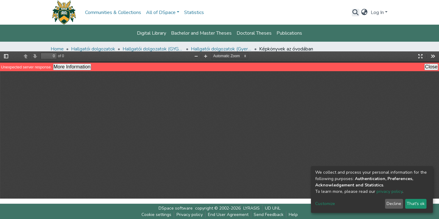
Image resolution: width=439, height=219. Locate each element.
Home (57, 49)
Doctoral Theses (254, 33)
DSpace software (176, 208)
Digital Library (151, 33)
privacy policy (389, 191)
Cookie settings (156, 214)
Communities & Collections (113, 12)
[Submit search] (355, 12)
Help (293, 214)
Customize (325, 204)
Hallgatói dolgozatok (93, 49)
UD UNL (272, 208)
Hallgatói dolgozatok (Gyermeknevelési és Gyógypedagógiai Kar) (221, 49)
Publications (289, 33)
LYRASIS (251, 208)
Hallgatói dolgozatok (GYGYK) (153, 49)
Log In (377, 12)
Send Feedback (269, 214)
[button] (364, 12)
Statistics (194, 12)
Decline (394, 204)
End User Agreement (228, 214)
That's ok (416, 204)
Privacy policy (190, 214)
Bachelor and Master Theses (201, 33)
